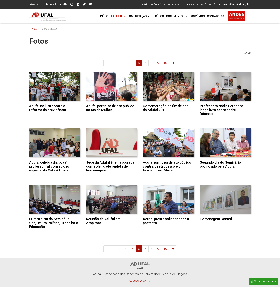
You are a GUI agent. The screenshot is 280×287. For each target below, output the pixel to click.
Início (104, 16)
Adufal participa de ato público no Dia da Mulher (110, 108)
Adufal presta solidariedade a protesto (166, 221)
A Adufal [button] (117, 16)
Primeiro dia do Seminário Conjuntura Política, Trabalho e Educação (53, 223)
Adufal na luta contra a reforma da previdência (47, 108)
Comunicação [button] (138, 16)
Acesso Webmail (140, 280)
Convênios (197, 16)
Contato (213, 16)
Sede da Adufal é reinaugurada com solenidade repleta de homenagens (110, 166)
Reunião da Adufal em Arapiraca (103, 221)
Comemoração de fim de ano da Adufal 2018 (166, 108)
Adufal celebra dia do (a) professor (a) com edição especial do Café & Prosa (49, 166)
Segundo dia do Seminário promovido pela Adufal (220, 164)
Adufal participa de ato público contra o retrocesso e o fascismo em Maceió (167, 166)
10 (165, 63)
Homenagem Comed (216, 219)
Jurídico (158, 16)
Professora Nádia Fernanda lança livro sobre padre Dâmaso (221, 110)
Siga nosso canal (263, 281)
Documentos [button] (176, 16)
